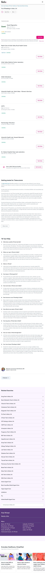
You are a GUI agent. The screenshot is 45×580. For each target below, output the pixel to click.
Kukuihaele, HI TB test (28, 526)
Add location (38, 167)
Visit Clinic (40, 37)
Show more (41, 41)
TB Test (10, 5)
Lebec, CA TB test (27, 530)
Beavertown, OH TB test (7, 526)
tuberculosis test (6, 183)
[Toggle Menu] (41, 2)
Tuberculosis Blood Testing (22, 5)
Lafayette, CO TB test (28, 524)
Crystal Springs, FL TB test (8, 528)
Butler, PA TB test (5, 524)
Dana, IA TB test (27, 528)
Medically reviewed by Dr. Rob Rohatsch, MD (15, 368)
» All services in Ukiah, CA (9, 504)
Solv (2, 5)
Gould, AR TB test (5, 530)
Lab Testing (6, 5)
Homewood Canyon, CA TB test (9, 531)
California (15, 5)
